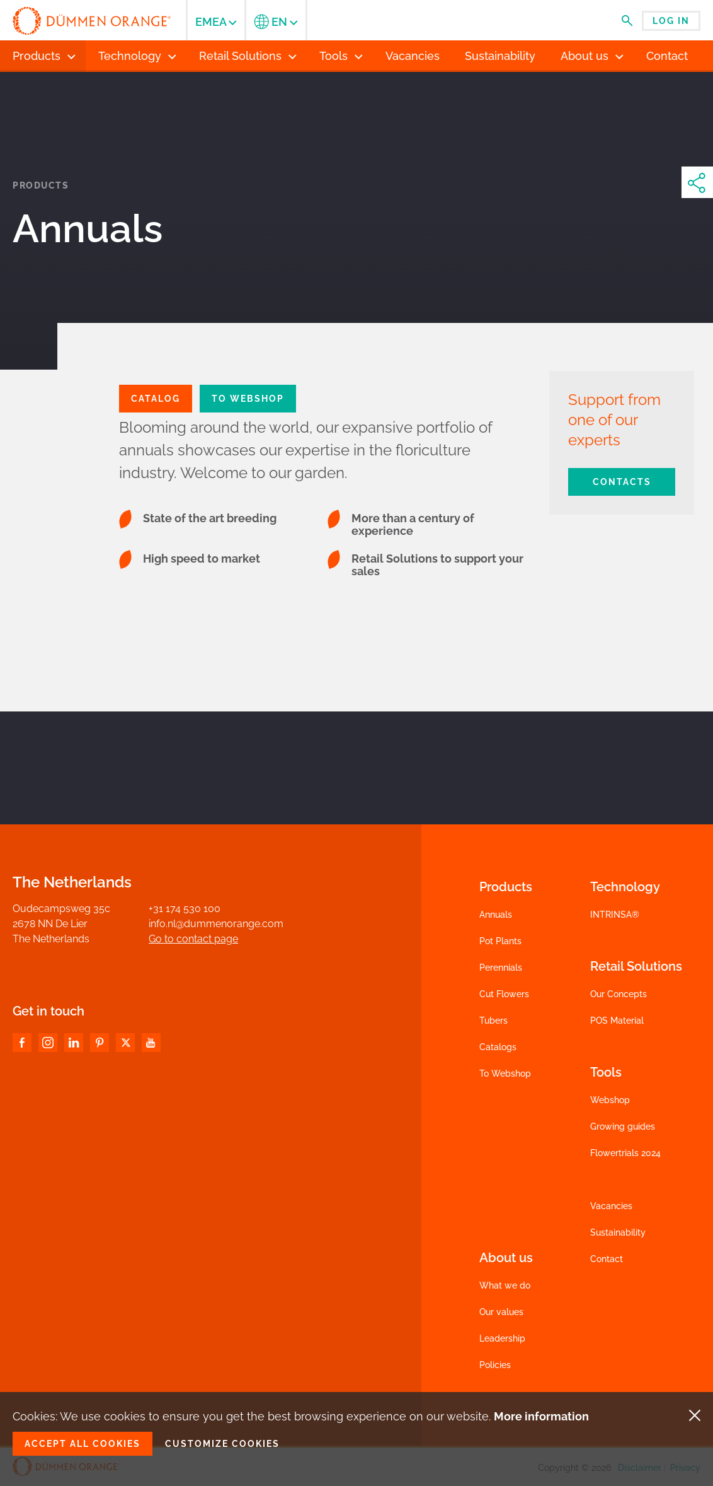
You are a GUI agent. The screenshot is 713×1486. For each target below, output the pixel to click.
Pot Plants (500, 941)
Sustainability (618, 1232)
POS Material (617, 1020)
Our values (501, 1312)
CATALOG (155, 399)
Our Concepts (618, 994)
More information (541, 1416)
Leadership (502, 1338)
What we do (504, 1285)
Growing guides (622, 1126)
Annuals (495, 915)
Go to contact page (193, 939)
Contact (606, 1259)
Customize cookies (222, 1444)
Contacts (622, 482)
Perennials (500, 967)
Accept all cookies (82, 1444)
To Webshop (248, 399)
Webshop (610, 1100)
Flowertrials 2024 (625, 1153)
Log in (671, 21)
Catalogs (497, 1047)
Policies (495, 1365)
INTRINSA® (614, 915)
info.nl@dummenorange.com (216, 924)
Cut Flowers (504, 994)
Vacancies (611, 1206)
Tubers (493, 1020)
